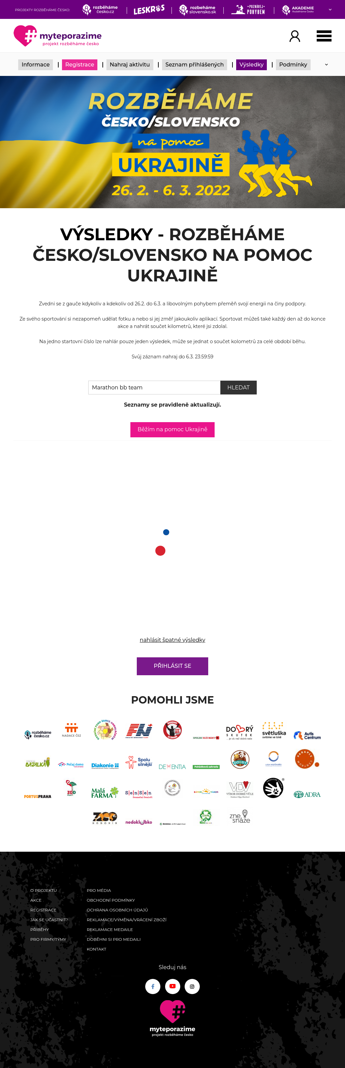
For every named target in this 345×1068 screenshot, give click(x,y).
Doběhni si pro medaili (113, 939)
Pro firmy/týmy (48, 939)
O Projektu (43, 890)
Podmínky (293, 64)
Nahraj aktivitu (130, 64)
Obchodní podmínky (111, 900)
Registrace (79, 64)
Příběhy (39, 929)
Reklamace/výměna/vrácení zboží (126, 919)
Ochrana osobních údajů (117, 909)
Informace (36, 64)
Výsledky (252, 64)
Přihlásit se (172, 666)
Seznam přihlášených (194, 64)
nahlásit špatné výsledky (172, 640)
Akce (35, 900)
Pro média (99, 890)
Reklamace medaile (110, 929)
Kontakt (96, 949)
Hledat (238, 387)
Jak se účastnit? (49, 919)
